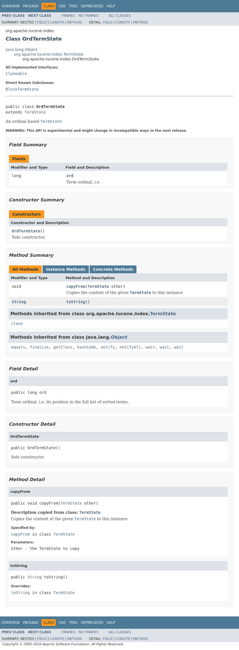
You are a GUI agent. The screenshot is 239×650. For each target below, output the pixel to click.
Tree (73, 6)
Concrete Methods (113, 269)
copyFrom (75, 286)
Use (62, 6)
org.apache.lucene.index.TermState (48, 54)
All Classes (120, 16)
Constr (57, 22)
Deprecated (92, 6)
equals (18, 347)
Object (119, 337)
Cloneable (16, 73)
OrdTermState (26, 231)
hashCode (86, 347)
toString (75, 302)
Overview (11, 6)
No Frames (88, 16)
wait (150, 347)
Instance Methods (65, 269)
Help (111, 6)
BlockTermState (22, 89)
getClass (63, 347)
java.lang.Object (22, 49)
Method (74, 22)
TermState (35, 112)
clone (17, 323)
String (19, 302)
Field (42, 22)
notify (108, 347)
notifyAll (130, 347)
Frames (68, 16)
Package (30, 6)
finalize (39, 347)
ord (69, 175)
